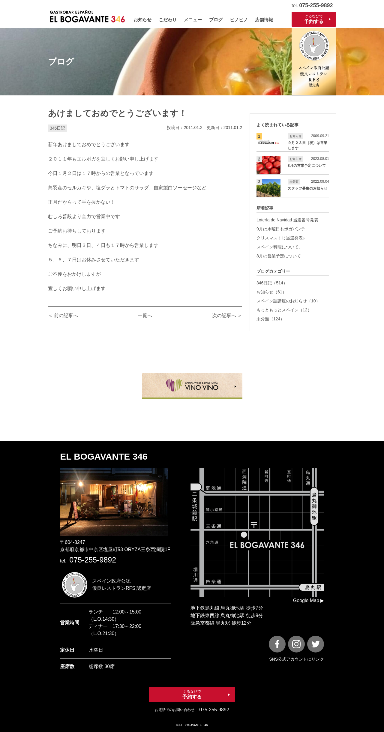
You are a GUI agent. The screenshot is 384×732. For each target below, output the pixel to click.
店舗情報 (264, 19)
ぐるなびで (313, 19)
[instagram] (296, 644)
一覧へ (145, 315)
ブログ (216, 19)
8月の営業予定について (278, 256)
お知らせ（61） (271, 292)
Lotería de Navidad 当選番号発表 (287, 220)
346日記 (57, 128)
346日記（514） (271, 282)
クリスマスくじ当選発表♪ (280, 238)
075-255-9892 (316, 5)
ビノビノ (239, 19)
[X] (315, 644)
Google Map (306, 600)
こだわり (168, 19)
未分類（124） (270, 318)
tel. (88, 560)
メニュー (193, 19)
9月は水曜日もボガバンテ (280, 228)
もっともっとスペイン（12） (284, 310)
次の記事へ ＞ (227, 315)
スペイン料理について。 (279, 246)
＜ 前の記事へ (63, 315)
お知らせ (143, 19)
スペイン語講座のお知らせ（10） (288, 300)
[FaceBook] (277, 644)
